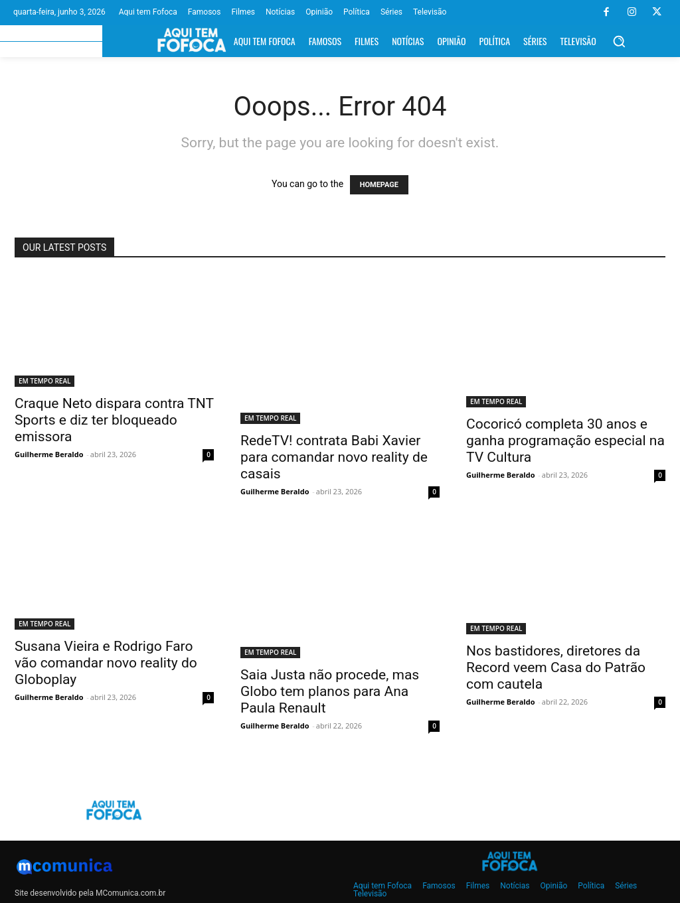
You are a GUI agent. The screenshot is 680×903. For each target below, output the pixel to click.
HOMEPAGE (379, 184)
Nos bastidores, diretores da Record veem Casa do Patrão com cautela (555, 667)
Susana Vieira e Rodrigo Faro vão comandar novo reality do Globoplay (106, 662)
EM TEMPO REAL (44, 380)
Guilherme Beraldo (49, 454)
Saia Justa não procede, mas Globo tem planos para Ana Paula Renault (329, 691)
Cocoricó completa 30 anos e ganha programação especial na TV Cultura (565, 440)
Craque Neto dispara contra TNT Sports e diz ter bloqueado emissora (114, 420)
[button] (619, 41)
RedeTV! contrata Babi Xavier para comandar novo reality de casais (334, 457)
